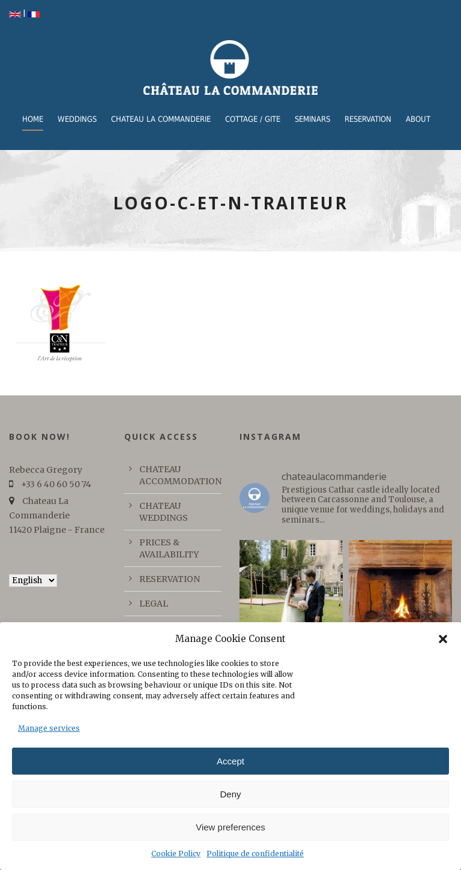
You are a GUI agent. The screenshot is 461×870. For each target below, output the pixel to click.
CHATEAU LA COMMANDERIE (161, 119)
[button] (443, 639)
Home (32, 119)
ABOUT (418, 119)
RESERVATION (368, 119)
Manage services (49, 728)
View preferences (230, 827)
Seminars (312, 119)
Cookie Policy (175, 853)
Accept (230, 761)
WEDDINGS (77, 119)
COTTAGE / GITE (252, 119)
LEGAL (153, 603)
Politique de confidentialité (255, 853)
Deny (230, 794)
